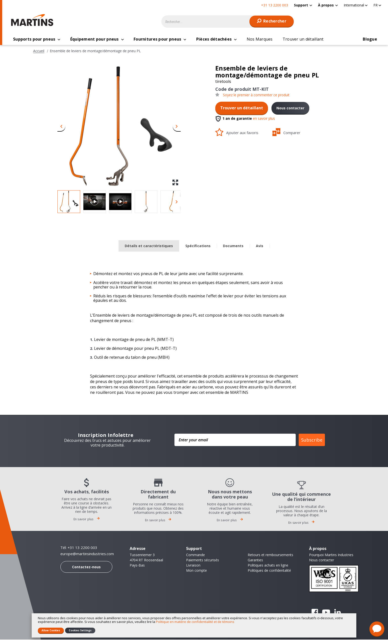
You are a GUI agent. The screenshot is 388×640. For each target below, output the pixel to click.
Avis (259, 246)
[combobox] (227, 21)
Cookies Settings (80, 630)
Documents (233, 246)
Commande (195, 555)
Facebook (315, 612)
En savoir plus (86, 520)
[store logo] (33, 20)
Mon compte (196, 571)
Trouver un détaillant (241, 108)
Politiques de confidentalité (269, 571)
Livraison (193, 565)
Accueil (38, 51)
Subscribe (311, 440)
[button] (355, 5)
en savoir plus (264, 119)
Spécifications (198, 246)
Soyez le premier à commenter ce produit (256, 95)
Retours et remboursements (270, 555)
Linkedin (337, 612)
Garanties (255, 560)
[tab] (149, 246)
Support (301, 5)
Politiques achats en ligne (268, 565)
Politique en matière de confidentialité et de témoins (195, 621)
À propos (326, 5)
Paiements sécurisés (202, 560)
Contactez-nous (86, 567)
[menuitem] (303, 5)
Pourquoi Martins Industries (331, 555)
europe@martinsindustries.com (87, 554)
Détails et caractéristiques (149, 246)
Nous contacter (290, 108)
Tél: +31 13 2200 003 (78, 547)
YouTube (326, 612)
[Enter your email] (235, 440)
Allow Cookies (51, 630)
